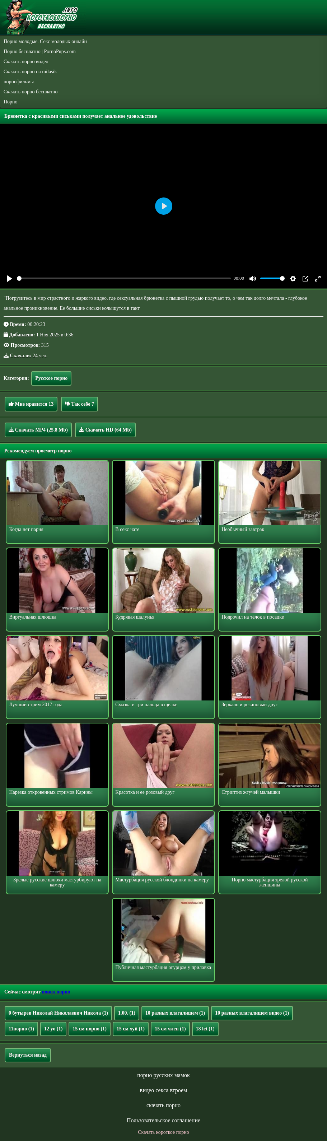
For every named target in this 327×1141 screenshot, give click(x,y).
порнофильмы (19, 81)
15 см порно (90, 1028)
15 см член (170, 1028)
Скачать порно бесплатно (31, 91)
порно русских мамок (163, 1075)
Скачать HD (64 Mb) (105, 430)
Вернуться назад (28, 1055)
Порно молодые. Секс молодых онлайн (45, 41)
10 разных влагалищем (175, 1013)
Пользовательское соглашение (163, 1120)
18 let (205, 1028)
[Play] (9, 278)
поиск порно (56, 992)
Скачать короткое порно (163, 1132)
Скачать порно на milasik (30, 71)
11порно (21, 1028)
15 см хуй (131, 1028)
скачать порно (163, 1105)
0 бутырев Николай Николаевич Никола (58, 1013)
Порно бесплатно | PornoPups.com (40, 51)
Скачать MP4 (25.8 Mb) (38, 430)
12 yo (53, 1028)
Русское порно (51, 378)
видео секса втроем (163, 1090)
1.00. (126, 1013)
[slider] (124, 278)
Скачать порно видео (26, 61)
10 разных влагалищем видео (252, 1013)
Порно (11, 101)
